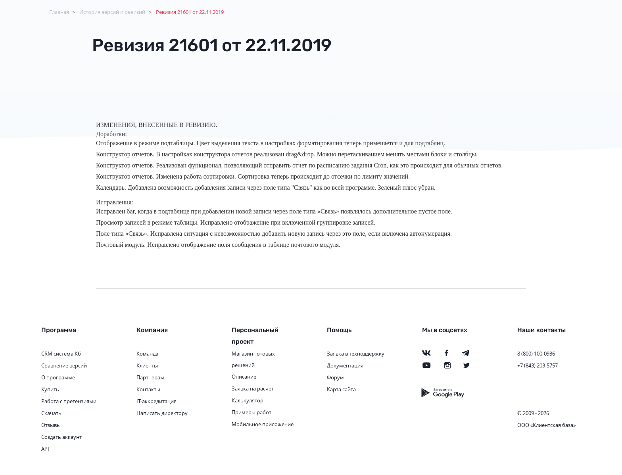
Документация (345, 365)
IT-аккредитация (156, 401)
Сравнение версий (64, 365)
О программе (58, 377)
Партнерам (150, 377)
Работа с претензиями (68, 401)
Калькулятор (247, 400)
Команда (147, 353)
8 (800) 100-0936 (536, 353)
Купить (50, 389)
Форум (335, 377)
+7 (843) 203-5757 (537, 365)
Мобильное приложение (263, 424)
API (45, 448)
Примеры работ (251, 412)
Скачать (51, 413)
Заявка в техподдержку (355, 353)
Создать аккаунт (61, 436)
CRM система (57, 353)
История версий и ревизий (112, 11)
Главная (59, 11)
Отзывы (51, 425)
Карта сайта (341, 389)
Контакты (148, 389)
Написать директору (162, 413)
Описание (244, 376)
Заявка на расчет (253, 388)
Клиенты (147, 365)
